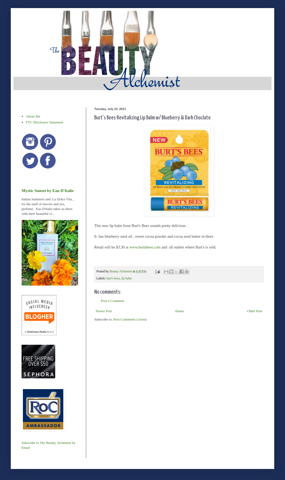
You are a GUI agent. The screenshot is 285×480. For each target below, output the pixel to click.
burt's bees (113, 278)
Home (179, 311)
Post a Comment (112, 301)
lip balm (126, 278)
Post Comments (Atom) (130, 319)
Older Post (254, 311)
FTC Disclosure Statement (44, 122)
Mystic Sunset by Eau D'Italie (48, 190)
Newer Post (104, 311)
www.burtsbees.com (145, 247)
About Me (33, 116)
